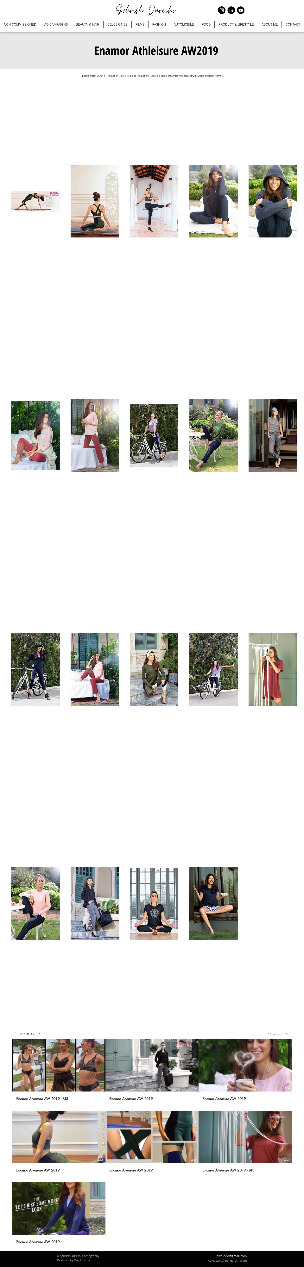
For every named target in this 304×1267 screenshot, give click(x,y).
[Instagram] (221, 10)
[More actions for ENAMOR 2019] (28, 1033)
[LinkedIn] (231, 10)
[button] (156, 50)
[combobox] (278, 1034)
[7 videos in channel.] (152, 1141)
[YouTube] (240, 10)
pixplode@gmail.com (231, 1256)
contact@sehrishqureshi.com (227, 1260)
